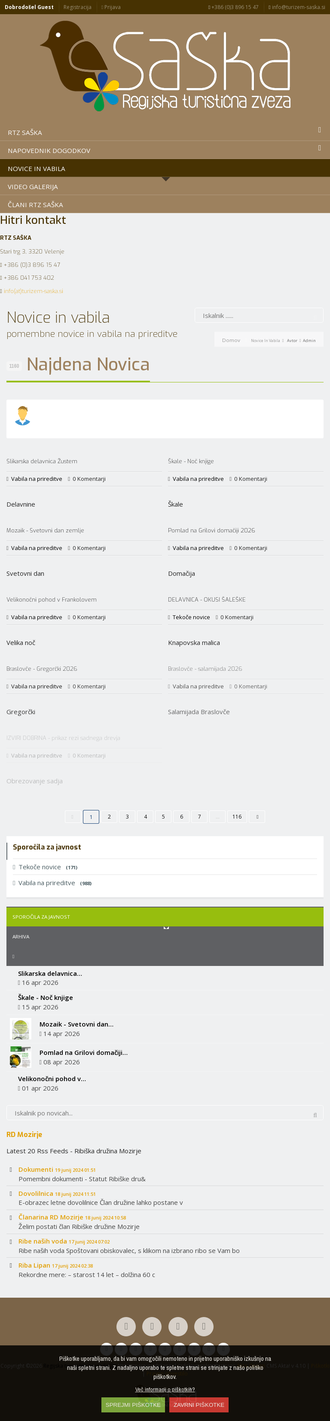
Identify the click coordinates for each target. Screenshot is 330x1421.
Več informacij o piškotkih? (165, 1389)
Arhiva (20, 936)
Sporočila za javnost (41, 917)
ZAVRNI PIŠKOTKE (199, 1405)
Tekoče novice (191, 617)
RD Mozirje (24, 1134)
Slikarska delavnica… (50, 973)
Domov (231, 340)
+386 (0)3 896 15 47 (233, 7)
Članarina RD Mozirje (72, 1217)
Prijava (111, 7)
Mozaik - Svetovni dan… (76, 1024)
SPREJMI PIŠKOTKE (133, 1405)
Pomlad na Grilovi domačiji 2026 (211, 530)
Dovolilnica (57, 1193)
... (218, 816)
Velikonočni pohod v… (52, 1078)
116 (236, 816)
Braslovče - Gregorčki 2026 (41, 668)
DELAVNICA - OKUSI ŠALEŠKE (207, 599)
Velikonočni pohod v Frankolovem (51, 599)
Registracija (78, 7)
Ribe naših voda (64, 1241)
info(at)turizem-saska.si (33, 291)
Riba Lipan (55, 1265)
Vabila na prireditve (36, 479)
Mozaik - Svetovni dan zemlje (45, 530)
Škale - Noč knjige (191, 461)
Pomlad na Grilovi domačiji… (84, 1052)
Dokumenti (57, 1169)
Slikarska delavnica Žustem (41, 461)
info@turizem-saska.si (297, 7)
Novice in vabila (265, 340)
